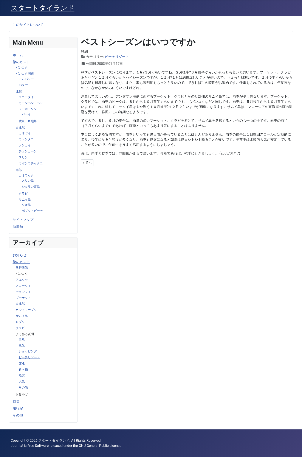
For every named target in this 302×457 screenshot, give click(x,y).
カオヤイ (25, 133)
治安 (22, 375)
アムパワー (26, 79)
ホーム (18, 55)
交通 (22, 363)
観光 (22, 345)
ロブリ (20, 322)
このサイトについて (28, 25)
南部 (19, 170)
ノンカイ (25, 145)
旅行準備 (22, 267)
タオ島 (26, 204)
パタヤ (23, 85)
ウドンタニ (26, 139)
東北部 (20, 127)
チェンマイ (23, 291)
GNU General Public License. (100, 446)
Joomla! (17, 446)
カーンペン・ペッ (31, 103)
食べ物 (23, 369)
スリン (23, 157)
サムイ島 (25, 199)
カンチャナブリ (26, 310)
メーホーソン (28, 109)
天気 (22, 381)
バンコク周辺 (25, 73)
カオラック (26, 175)
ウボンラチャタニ (31, 163)
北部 (19, 91)
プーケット (23, 297)
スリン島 (28, 180)
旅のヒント (21, 62)
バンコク (22, 67)
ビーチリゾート (29, 357)
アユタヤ (22, 279)
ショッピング (28, 351)
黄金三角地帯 (28, 121)
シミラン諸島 (31, 186)
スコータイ (26, 97)
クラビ (23, 193)
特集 (16, 401)
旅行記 (18, 408)
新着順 (18, 227)
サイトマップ (23, 220)
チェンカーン (28, 151)
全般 (22, 339)
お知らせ (19, 255)
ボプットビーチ (32, 210)
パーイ (26, 114)
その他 (23, 387)
